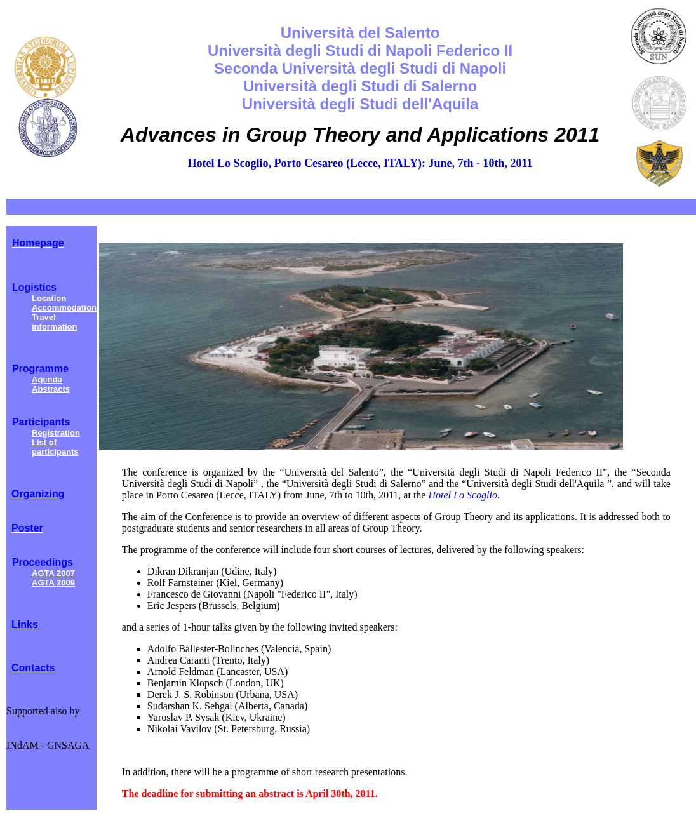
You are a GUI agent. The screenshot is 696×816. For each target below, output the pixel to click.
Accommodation (64, 307)
